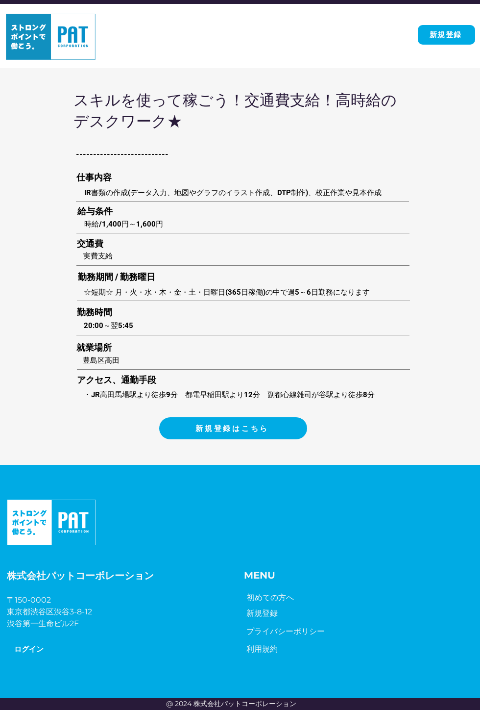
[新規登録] (446, 35)
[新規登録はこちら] (233, 428)
